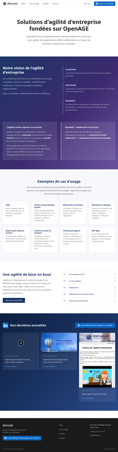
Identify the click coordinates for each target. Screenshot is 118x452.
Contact (55, 3)
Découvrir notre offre (14, 300)
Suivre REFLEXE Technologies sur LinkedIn (95, 325)
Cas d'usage (34, 3)
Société (46, 3)
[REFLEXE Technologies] (8, 425)
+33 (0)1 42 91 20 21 (97, 431)
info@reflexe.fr (95, 435)
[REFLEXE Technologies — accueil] (10, 4)
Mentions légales (109, 449)
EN (89, 4)
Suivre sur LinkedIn (104, 4)
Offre (23, 3)
